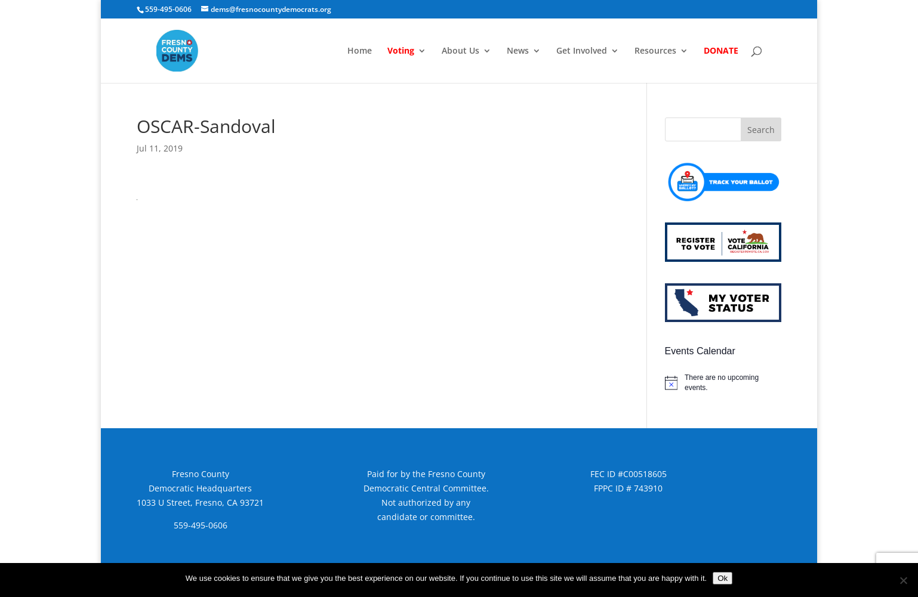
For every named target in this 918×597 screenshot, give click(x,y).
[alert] (723, 382)
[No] (903, 580)
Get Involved (581, 51)
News (518, 51)
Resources (655, 51)
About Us (460, 51)
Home (359, 51)
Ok (722, 578)
